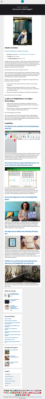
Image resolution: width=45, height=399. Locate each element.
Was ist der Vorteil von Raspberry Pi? (11, 337)
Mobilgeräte (7, 383)
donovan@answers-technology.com (27, 54)
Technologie (7, 374)
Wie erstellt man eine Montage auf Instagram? (14, 294)
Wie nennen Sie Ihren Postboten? (11, 320)
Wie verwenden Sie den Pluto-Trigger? (14, 300)
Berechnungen (8, 378)
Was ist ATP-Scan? (8, 318)
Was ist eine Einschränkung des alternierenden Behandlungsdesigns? (14, 307)
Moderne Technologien (10, 381)
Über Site (28, 397)
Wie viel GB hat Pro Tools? (10, 339)
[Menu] (2, 2)
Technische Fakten (9, 376)
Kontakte (33, 397)
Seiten (6, 385)
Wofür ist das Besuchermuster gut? (14, 357)
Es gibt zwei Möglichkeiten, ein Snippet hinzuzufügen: (16, 51)
